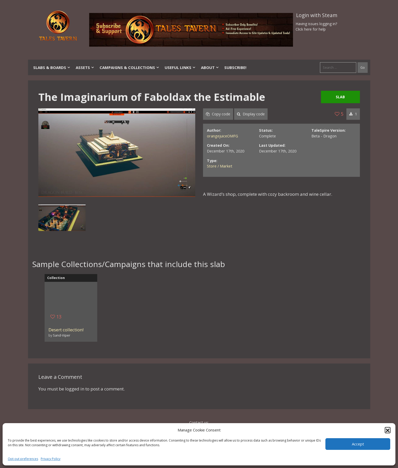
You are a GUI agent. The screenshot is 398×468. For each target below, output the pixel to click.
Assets (85, 67)
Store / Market (219, 166)
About (210, 67)
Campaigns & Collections (129, 67)
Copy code (218, 113)
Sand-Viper (61, 335)
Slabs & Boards (52, 67)
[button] (387, 429)
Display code (251, 113)
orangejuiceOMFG (222, 136)
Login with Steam (316, 15)
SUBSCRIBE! (235, 67)
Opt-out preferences (23, 459)
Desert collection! (65, 330)
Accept (358, 443)
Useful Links (180, 67)
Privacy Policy (50, 459)
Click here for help (311, 29)
